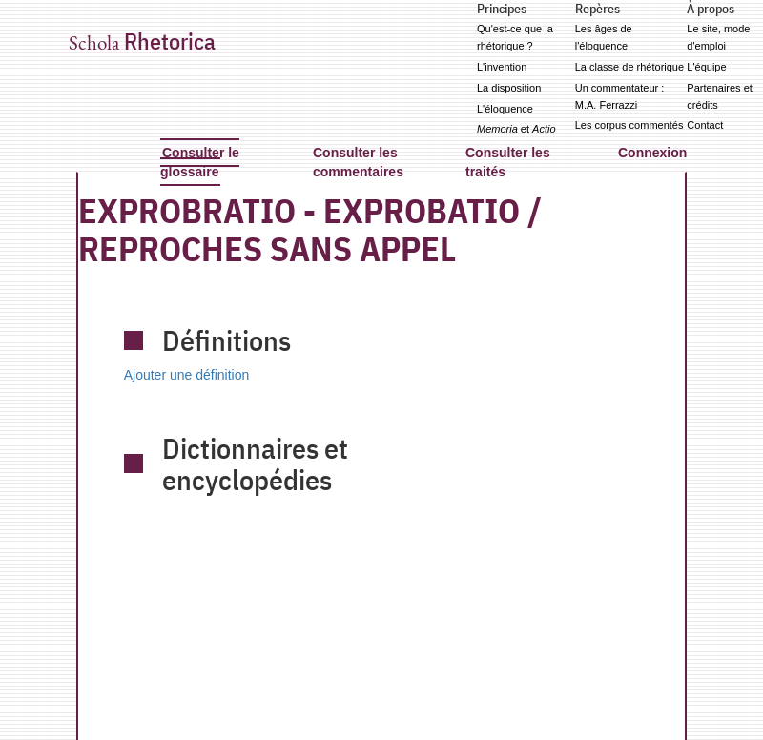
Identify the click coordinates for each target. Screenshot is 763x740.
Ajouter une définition (187, 374)
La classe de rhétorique (629, 66)
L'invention (501, 66)
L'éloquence (505, 108)
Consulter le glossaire (199, 162)
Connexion (652, 152)
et (516, 128)
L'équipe (706, 66)
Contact (705, 125)
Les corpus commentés (629, 125)
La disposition (509, 87)
